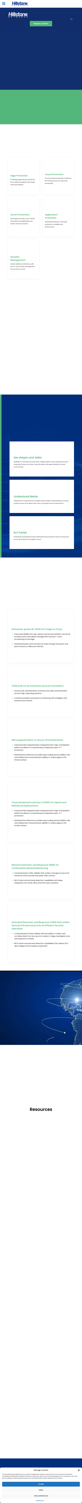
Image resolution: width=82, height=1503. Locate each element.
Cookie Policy (40, 1500)
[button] (79, 1470)
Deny (41, 1490)
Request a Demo (41, 23)
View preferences (41, 1496)
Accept (41, 1484)
